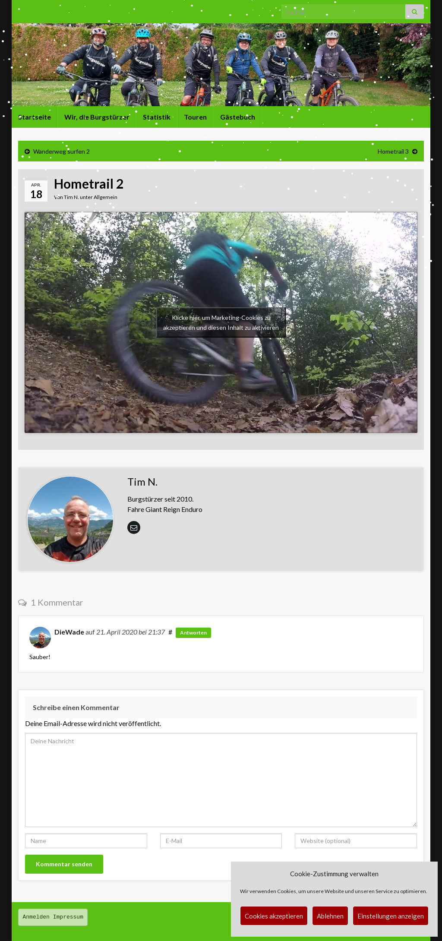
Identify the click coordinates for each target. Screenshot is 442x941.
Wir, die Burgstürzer (96, 117)
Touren (195, 117)
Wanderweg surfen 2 (61, 151)
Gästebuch (237, 117)
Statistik (156, 117)
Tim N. (71, 197)
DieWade (69, 632)
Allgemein (105, 197)
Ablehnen (330, 916)
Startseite (34, 117)
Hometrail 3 (393, 151)
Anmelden (36, 917)
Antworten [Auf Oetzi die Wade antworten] (193, 632)
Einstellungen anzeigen (390, 916)
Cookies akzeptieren (274, 916)
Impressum (68, 917)
